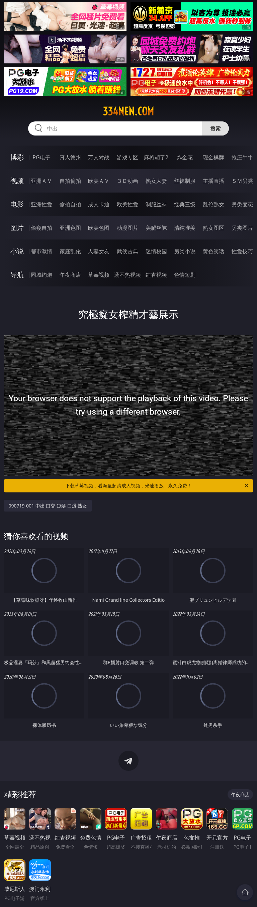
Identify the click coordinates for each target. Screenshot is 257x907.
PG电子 (41, 157)
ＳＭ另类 (242, 180)
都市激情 (41, 251)
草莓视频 (98, 274)
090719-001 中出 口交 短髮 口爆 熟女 (48, 505)
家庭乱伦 (70, 251)
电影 (17, 204)
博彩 (17, 157)
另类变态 (242, 204)
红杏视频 (156, 274)
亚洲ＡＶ (41, 180)
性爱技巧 (242, 251)
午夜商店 (70, 274)
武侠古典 (127, 251)
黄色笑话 (213, 251)
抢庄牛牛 (242, 157)
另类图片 (242, 227)
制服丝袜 (156, 204)
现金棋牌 (213, 157)
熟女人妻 (156, 180)
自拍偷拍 (70, 180)
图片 (17, 227)
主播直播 (213, 180)
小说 (17, 251)
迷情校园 (156, 251)
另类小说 (184, 251)
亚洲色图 (70, 227)
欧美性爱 (127, 204)
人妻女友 (98, 251)
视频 (17, 180)
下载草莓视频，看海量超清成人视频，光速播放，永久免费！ (157, 486)
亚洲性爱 (41, 204)
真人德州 (70, 157)
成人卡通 (98, 204)
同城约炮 (41, 274)
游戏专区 (127, 157)
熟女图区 (213, 227)
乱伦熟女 (213, 204)
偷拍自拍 (70, 204)
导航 (17, 274)
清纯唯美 (184, 227)
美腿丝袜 (156, 227)
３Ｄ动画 (127, 180)
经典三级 (184, 204)
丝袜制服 (184, 180)
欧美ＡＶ (98, 180)
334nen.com (128, 111)
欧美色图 (98, 227)
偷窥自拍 (41, 227)
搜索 (215, 128)
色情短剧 (184, 274)
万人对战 (98, 157)
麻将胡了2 (156, 157)
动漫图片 (127, 227)
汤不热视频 (127, 274)
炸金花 (185, 157)
